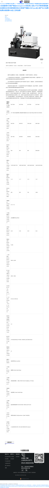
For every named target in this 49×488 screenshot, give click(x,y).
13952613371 (26, 460)
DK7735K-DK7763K (8, 21)
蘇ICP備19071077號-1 (24, 479)
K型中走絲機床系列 (8, 19)
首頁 (6, 16)
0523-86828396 (27, 463)
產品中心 (6, 17)
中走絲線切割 (7, 18)
